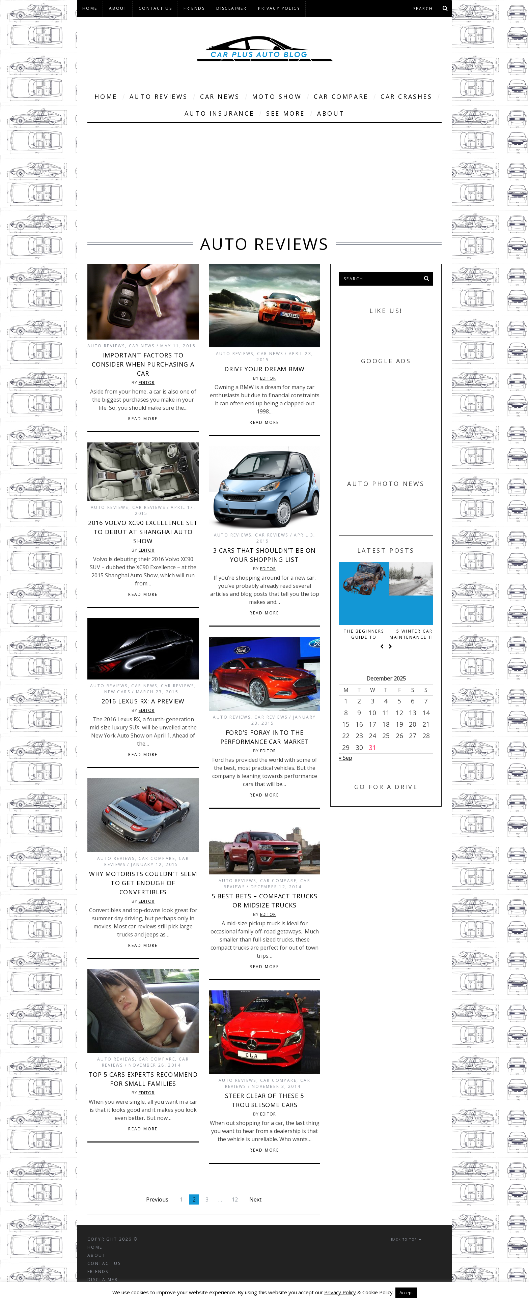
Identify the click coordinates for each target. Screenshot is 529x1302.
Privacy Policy (279, 8)
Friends (194, 8)
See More (285, 113)
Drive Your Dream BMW (264, 369)
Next (255, 1199)
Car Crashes (407, 96)
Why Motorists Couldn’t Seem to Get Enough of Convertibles (143, 883)
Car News (220, 96)
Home (90, 8)
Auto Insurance (219, 113)
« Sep (345, 757)
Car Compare (341, 96)
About (118, 8)
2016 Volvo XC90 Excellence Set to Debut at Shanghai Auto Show (143, 532)
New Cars (117, 692)
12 (235, 1199)
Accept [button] (406, 1293)
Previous (157, 1199)
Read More (143, 419)
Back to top (406, 1239)
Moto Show (277, 96)
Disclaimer (231, 8)
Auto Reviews (159, 96)
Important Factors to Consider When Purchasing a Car (143, 364)
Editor (147, 382)
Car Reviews (148, 507)
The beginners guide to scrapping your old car (386, 634)
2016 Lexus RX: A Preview (143, 701)
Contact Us (155, 8)
